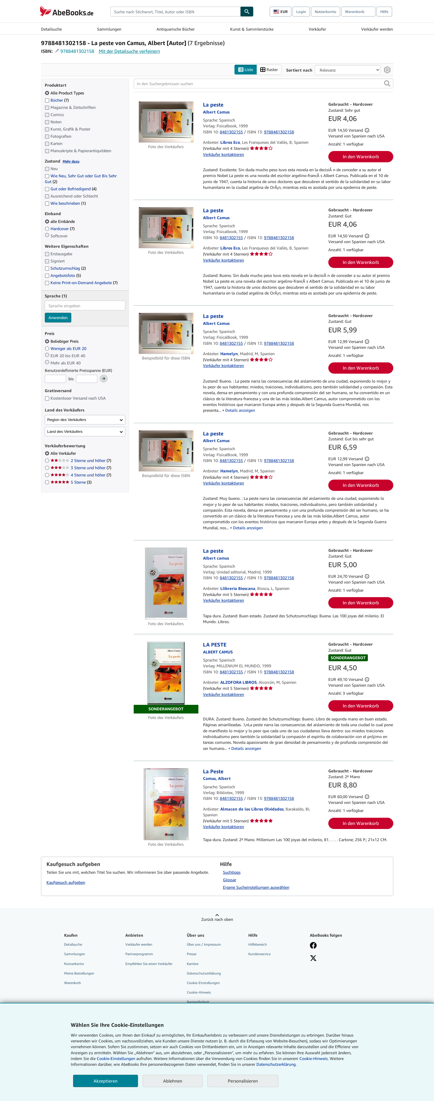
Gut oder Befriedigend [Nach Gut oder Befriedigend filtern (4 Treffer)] (70, 188)
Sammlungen (109, 29)
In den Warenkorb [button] (361, 156)
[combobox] (175, 11)
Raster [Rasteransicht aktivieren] (269, 69)
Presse (191, 954)
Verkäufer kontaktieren (223, 154)
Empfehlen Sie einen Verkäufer (148, 964)
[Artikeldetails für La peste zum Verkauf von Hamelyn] (166, 333)
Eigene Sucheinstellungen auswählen (256, 887)
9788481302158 (77, 51)
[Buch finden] (247, 11)
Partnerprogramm (139, 954)
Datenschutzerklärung (204, 973)
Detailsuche (51, 29)
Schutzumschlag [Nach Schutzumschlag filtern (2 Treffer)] (65, 268)
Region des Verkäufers (66, 420)
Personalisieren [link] (243, 1080)
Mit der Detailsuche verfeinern (129, 51)
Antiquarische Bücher (176, 29)
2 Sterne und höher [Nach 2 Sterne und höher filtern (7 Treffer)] (81, 460)
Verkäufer (317, 29)
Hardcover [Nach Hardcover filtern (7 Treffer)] (59, 228)
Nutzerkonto (325, 11)
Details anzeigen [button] (240, 410)
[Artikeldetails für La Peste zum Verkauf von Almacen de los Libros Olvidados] (166, 804)
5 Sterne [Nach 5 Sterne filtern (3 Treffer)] (71, 482)
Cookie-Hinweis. (314, 1058)
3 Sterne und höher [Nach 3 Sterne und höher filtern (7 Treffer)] (81, 467)
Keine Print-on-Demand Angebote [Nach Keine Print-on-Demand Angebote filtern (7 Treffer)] (81, 282)
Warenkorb (72, 983)
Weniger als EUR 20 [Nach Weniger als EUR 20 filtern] (66, 348)
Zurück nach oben (217, 919)
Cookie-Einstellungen (116, 1058)
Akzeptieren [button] (106, 1080)
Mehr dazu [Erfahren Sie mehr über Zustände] (71, 161)
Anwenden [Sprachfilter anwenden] (58, 317)
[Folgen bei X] (313, 958)
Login (301, 11)
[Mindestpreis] (55, 379)
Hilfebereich (257, 944)
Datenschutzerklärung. (276, 1064)
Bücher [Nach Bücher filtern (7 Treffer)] (57, 100)
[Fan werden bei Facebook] (313, 945)
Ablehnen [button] (172, 1080)
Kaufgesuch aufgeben (65, 882)
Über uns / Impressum (204, 944)
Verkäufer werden (377, 29)
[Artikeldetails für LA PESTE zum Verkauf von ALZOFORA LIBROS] (166, 677)
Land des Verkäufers (65, 431)
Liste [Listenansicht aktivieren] (245, 69)
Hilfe (384, 11)
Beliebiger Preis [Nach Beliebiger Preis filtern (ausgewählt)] (62, 341)
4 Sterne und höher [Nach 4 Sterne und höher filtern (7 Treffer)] (81, 474)
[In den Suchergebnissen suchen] (263, 83)
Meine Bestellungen (79, 973)
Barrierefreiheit (198, 1002)
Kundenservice (259, 954)
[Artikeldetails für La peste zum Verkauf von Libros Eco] (166, 122)
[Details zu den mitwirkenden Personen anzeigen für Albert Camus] (216, 323)
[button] (387, 83)
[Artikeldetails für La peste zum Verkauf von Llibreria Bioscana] (166, 583)
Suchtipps (232, 872)
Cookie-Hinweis (199, 992)
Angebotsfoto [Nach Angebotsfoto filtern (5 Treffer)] (63, 275)
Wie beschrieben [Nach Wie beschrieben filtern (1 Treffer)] (65, 203)
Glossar (229, 879)
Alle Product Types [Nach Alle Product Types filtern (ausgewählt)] (65, 92)
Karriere (192, 964)
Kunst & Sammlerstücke (251, 29)
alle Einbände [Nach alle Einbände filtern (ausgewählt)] (60, 221)
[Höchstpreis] (86, 379)
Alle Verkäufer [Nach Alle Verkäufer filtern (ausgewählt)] (64, 453)
